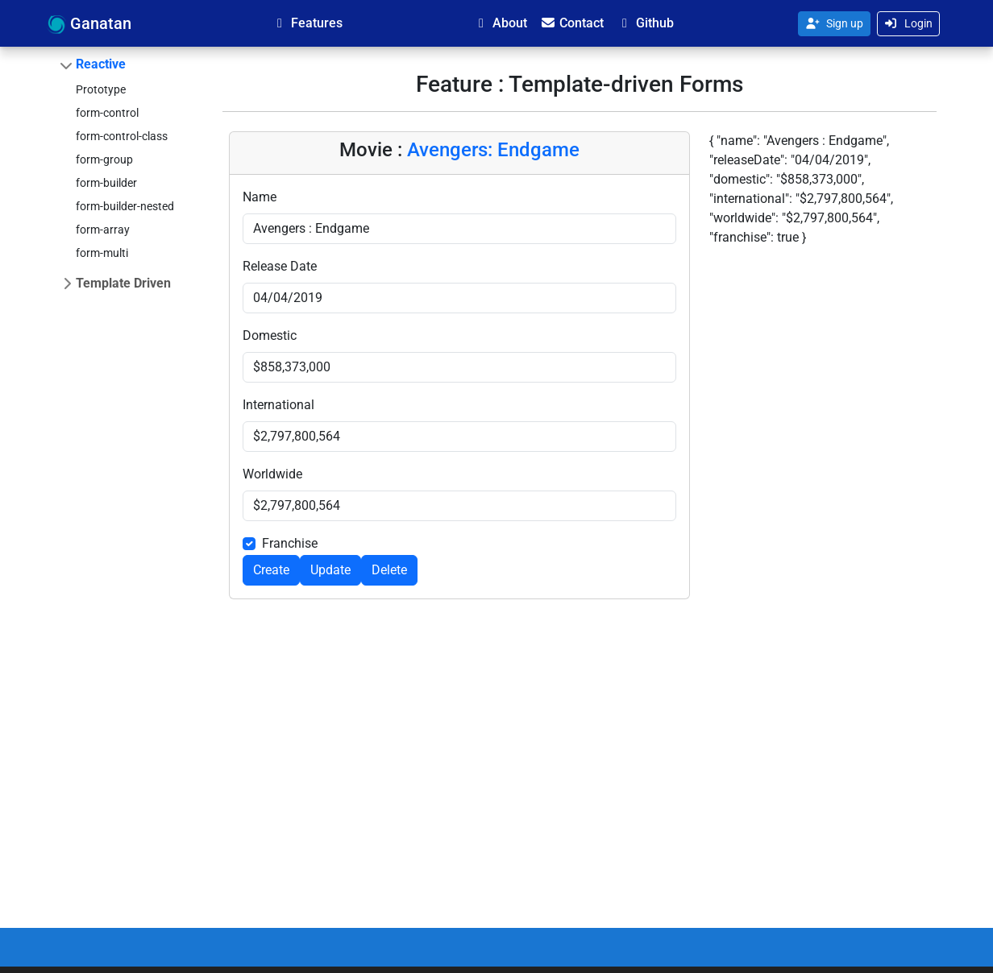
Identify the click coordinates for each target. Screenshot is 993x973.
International (278, 404)
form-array (103, 229)
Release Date (280, 266)
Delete (389, 570)
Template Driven (123, 283)
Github (645, 23)
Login (908, 23)
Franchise (290, 543)
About (500, 23)
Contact (572, 23)
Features (307, 23)
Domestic (270, 335)
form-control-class (122, 136)
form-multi (102, 252)
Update (330, 570)
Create (271, 570)
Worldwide (272, 474)
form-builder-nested (125, 206)
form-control (107, 112)
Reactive (101, 64)
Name (259, 197)
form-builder (106, 182)
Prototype (101, 89)
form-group (104, 159)
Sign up (834, 23)
